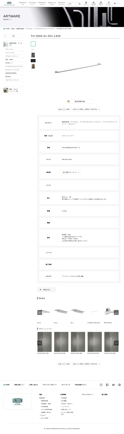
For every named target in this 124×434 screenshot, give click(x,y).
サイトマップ (66, 384)
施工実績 (104, 394)
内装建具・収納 (46, 403)
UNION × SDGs (66, 403)
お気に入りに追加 (64, 109)
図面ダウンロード (71, 172)
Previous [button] (39, 312)
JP (115, 3)
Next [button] (116, 312)
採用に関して (18, 384)
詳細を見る (46, 289)
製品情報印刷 (80, 101)
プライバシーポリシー (50, 384)
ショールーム (65, 406)
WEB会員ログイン (81, 384)
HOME (7, 28)
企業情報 (63, 394)
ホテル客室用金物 (46, 409)
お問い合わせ (33, 384)
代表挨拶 (64, 398)
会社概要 (64, 401)
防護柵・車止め (46, 412)
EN (119, 3)
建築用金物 (44, 401)
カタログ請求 (44, 418)
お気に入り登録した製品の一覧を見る (85, 109)
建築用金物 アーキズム (24, 28)
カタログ (43, 415)
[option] (44, 312)
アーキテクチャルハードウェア (44, 28)
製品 (13, 28)
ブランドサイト (87, 394)
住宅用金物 (44, 406)
